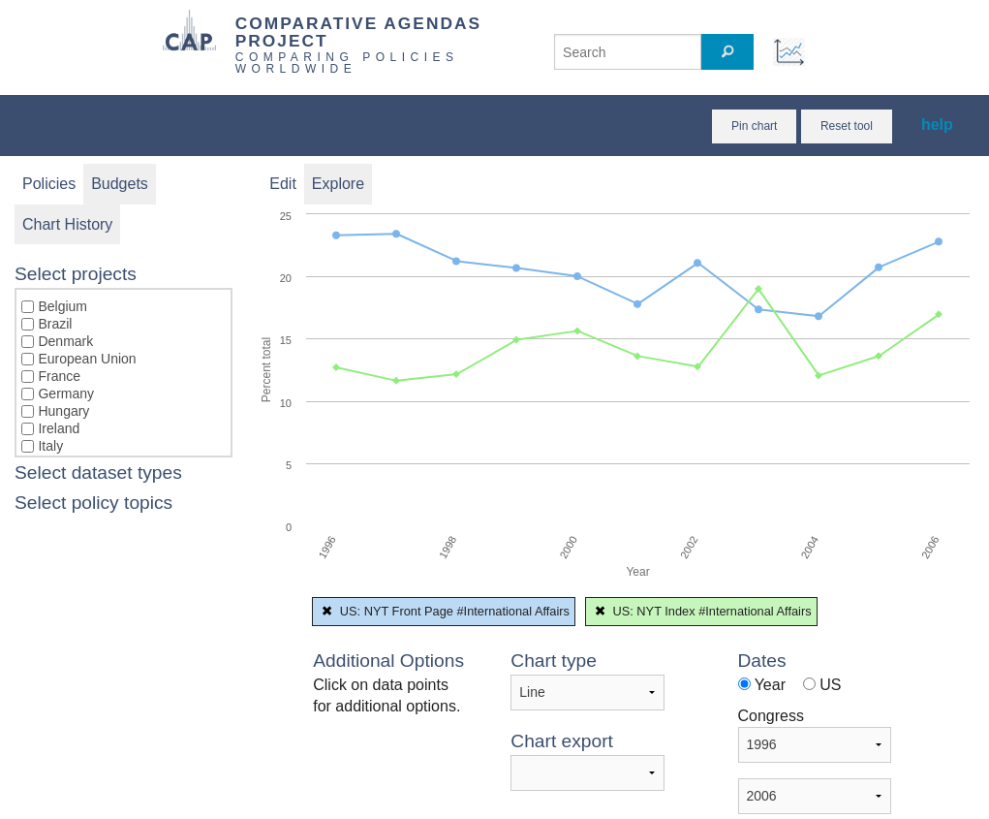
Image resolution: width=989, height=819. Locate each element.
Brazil (55, 323)
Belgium (62, 306)
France (59, 376)
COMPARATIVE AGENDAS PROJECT (358, 31)
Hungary (63, 411)
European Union (87, 358)
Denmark (65, 341)
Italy (50, 446)
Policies (49, 183)
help (937, 124)
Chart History (67, 224)
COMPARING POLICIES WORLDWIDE (347, 63)
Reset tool (846, 126)
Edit (282, 183)
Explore (338, 183)
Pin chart (754, 126)
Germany (66, 393)
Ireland (58, 428)
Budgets (119, 183)
